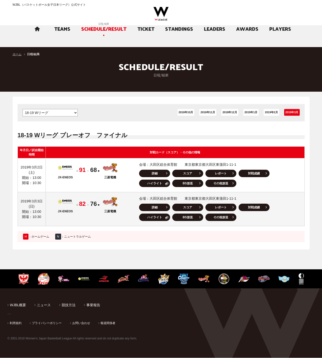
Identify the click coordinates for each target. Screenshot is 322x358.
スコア (180, 173)
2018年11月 (183, 113)
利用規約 (16, 323)
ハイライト (260, 173)
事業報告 (93, 305)
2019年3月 (286, 113)
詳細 (153, 173)
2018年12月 (209, 113)
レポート (207, 173)
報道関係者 (107, 323)
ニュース (44, 305)
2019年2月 (258, 113)
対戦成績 (234, 173)
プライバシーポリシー (47, 323)
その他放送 (180, 183)
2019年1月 (234, 113)
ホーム (17, 54)
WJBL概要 (18, 305)
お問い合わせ (81, 323)
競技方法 (68, 305)
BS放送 (153, 183)
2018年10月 (158, 113)
